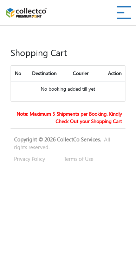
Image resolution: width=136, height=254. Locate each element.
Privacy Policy (29, 158)
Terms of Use (78, 158)
